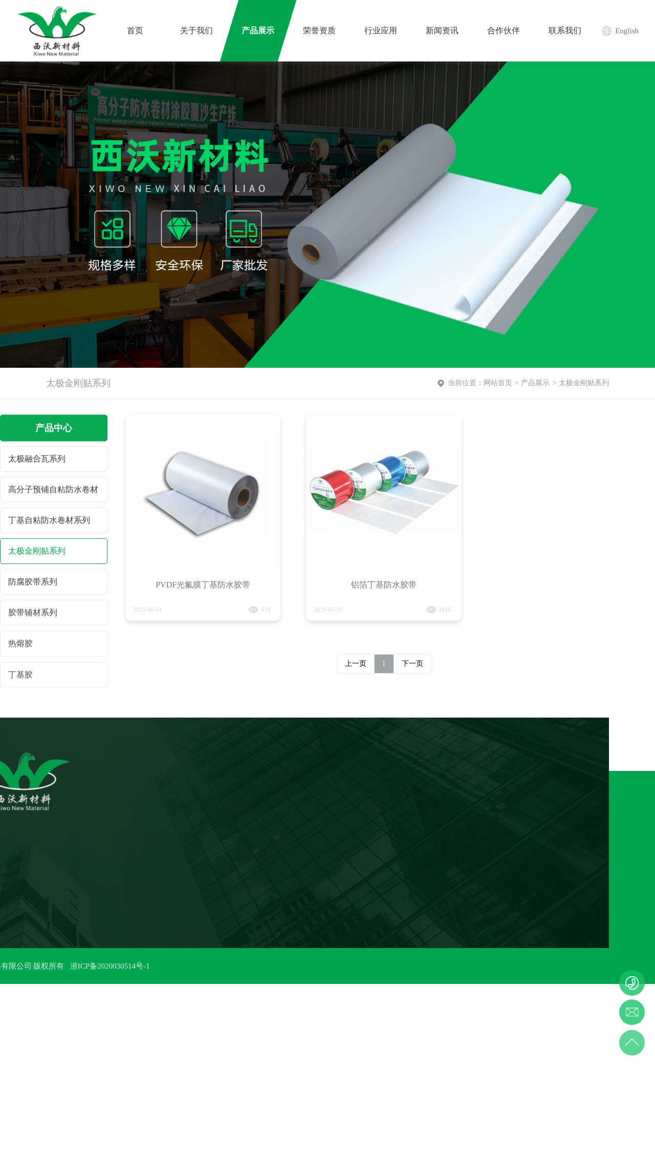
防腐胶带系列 (32, 583)
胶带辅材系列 (32, 615)
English (627, 31)
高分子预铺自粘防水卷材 (53, 489)
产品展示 (535, 383)
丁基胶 (20, 680)
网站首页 (498, 383)
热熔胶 (20, 647)
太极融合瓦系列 (37, 458)
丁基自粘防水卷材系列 (49, 520)
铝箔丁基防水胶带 (384, 609)
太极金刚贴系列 (37, 552)
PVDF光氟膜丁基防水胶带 (203, 592)
